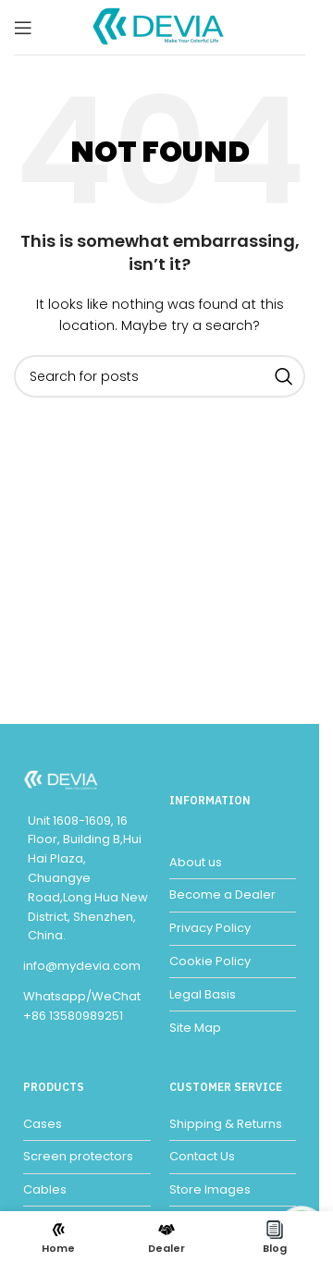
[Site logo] (160, 26)
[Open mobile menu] (23, 27)
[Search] (159, 376)
